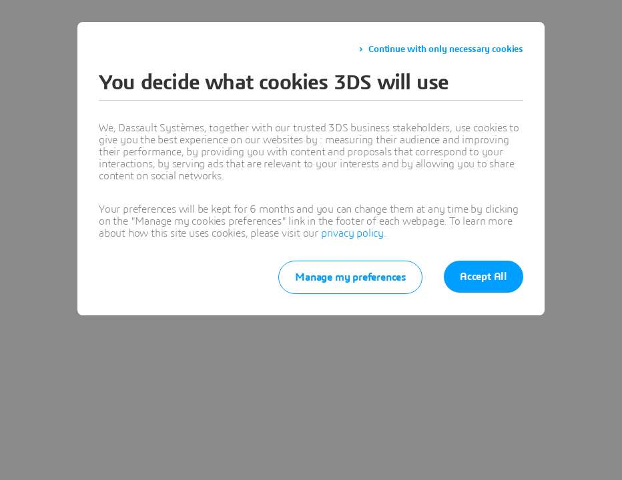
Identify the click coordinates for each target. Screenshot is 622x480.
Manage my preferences (350, 277)
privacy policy (352, 233)
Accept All (483, 276)
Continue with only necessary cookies (445, 49)
